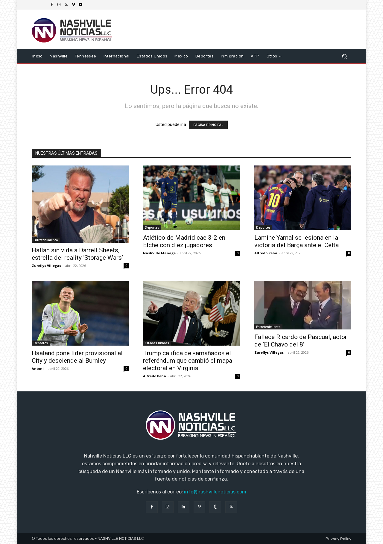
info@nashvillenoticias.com (215, 492)
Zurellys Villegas (46, 265)
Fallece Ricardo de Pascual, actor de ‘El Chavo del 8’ (300, 340)
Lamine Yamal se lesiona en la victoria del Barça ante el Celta (296, 241)
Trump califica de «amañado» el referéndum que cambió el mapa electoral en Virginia (187, 361)
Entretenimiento (46, 240)
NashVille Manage (159, 253)
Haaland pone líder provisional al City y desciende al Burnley (77, 357)
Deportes (152, 227)
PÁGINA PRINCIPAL (208, 125)
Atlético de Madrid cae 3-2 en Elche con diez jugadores (184, 241)
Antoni (38, 368)
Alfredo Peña (265, 253)
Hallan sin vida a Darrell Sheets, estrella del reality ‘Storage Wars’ (77, 254)
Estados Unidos (157, 343)
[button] (344, 56)
